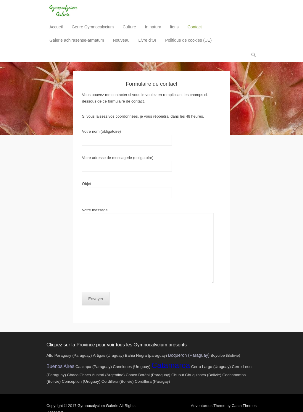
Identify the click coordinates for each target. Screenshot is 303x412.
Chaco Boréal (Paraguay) (148, 375)
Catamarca (171, 365)
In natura (153, 27)
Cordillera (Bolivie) (117, 381)
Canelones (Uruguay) (132, 366)
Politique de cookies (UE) (188, 40)
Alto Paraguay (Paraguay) (69, 355)
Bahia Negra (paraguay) (146, 355)
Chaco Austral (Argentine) (102, 375)
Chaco (73, 375)
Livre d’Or (147, 40)
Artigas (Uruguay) (108, 355)
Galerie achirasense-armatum (76, 40)
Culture (129, 27)
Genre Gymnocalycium (93, 27)
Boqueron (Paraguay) (188, 355)
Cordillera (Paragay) (152, 381)
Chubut (177, 375)
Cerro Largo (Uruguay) (211, 366)
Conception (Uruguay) (81, 381)
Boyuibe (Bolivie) (225, 355)
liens (174, 27)
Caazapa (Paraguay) (93, 366)
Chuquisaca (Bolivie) (203, 375)
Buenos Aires (60, 366)
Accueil (56, 27)
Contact (195, 27)
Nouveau (121, 40)
